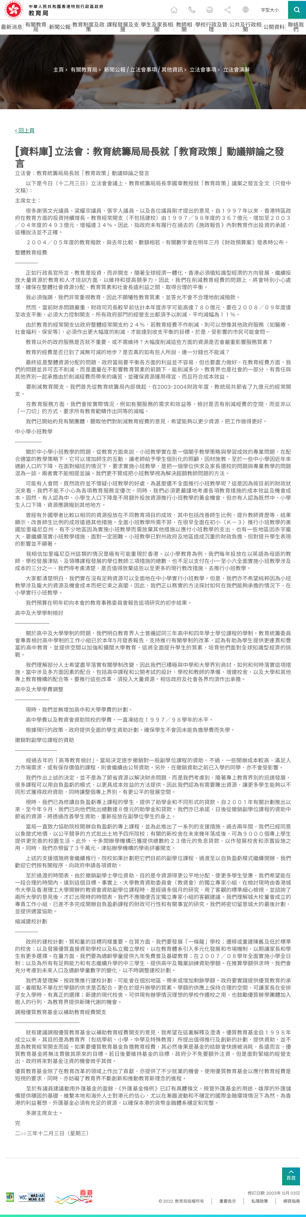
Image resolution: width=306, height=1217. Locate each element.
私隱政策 (259, 1201)
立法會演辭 (236, 69)
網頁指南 (291, 1201)
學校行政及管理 (211, 27)
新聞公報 (60, 27)
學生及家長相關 (157, 27)
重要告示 (227, 1201)
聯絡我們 (296, 27)
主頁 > (60, 69)
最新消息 (11, 27)
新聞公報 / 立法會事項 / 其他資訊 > (145, 69)
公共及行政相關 (245, 27)
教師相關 (184, 27)
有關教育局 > (86, 69)
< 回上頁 (25, 130)
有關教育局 (36, 27)
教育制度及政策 (88, 27)
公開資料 (274, 27)
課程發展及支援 (123, 27)
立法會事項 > (204, 69)
